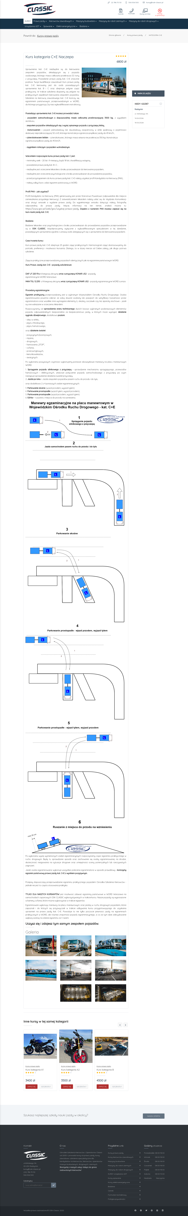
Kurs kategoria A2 (70, 1069)
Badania (84, 26)
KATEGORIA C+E (155, 35)
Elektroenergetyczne (67, 26)
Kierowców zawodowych (61, 21)
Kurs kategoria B (105, 1069)
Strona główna (115, 35)
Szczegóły (46, 1087)
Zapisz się (31, 1087)
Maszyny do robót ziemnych (113, 21)
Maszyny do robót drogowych (143, 21)
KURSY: (28, 21)
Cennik (124, 1191)
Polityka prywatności (124, 1199)
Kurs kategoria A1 (34, 1069)
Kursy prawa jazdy (48, 35)
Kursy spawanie (124, 1178)
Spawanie (48, 26)
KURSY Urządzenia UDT (124, 1174)
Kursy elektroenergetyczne (124, 1182)
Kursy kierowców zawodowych (124, 1157)
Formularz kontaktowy (124, 1195)
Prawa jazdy (40, 21)
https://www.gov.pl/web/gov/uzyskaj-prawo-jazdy (52, 208)
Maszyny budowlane (86, 21)
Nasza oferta (153, 1116)
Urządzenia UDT (33, 26)
